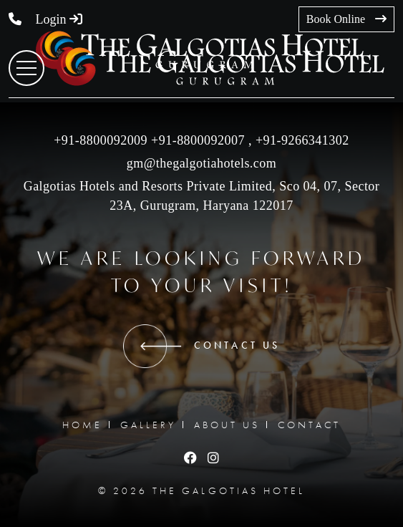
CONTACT (309, 424)
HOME (82, 424)
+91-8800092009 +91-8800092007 (149, 140)
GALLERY (148, 424)
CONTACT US (201, 346)
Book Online (346, 19)
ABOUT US (227, 424)
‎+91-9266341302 (300, 140)
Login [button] (59, 19)
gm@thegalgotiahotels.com (202, 163)
